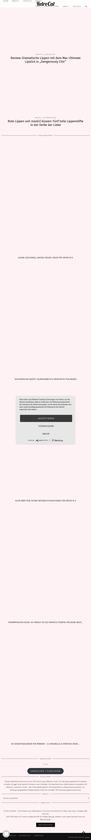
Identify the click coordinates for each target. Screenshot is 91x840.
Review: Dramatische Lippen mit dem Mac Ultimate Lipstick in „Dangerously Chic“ (46, 59)
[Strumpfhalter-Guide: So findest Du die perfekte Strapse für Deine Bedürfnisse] (45, 561)
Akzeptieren (46, 418)
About (66, 6)
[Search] (86, 6)
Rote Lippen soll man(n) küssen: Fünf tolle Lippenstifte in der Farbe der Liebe (45, 123)
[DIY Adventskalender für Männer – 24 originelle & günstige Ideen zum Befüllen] (45, 683)
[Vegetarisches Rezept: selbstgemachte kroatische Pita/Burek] (45, 318)
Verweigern (46, 426)
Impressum (39, 835)
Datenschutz (25, 835)
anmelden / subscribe (45, 771)
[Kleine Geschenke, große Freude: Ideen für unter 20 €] (45, 197)
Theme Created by (79, 837)
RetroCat (45, 3)
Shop (38, 6)
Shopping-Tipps (51, 6)
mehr (46, 434)
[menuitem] (77, 6)
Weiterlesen (46, 825)
